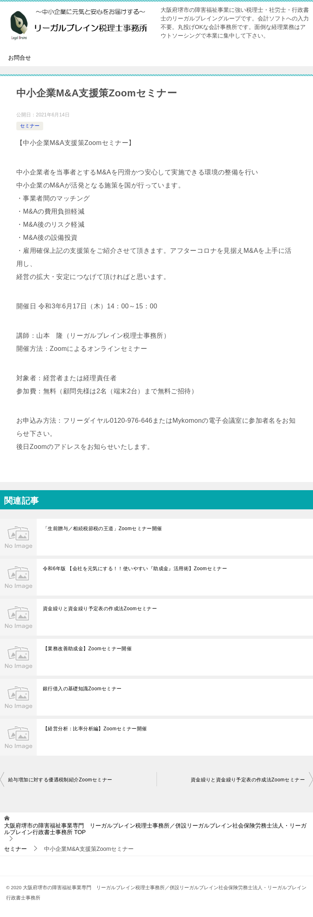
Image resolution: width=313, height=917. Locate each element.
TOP (155, 829)
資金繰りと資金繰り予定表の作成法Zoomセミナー (100, 608)
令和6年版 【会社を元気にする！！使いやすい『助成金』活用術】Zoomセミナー (135, 568)
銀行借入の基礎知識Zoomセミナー (82, 689)
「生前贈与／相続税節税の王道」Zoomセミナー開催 (102, 528)
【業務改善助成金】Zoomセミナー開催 (87, 648)
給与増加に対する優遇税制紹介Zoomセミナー (60, 780)
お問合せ (19, 57)
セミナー (30, 126)
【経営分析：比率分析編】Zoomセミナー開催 (95, 729)
